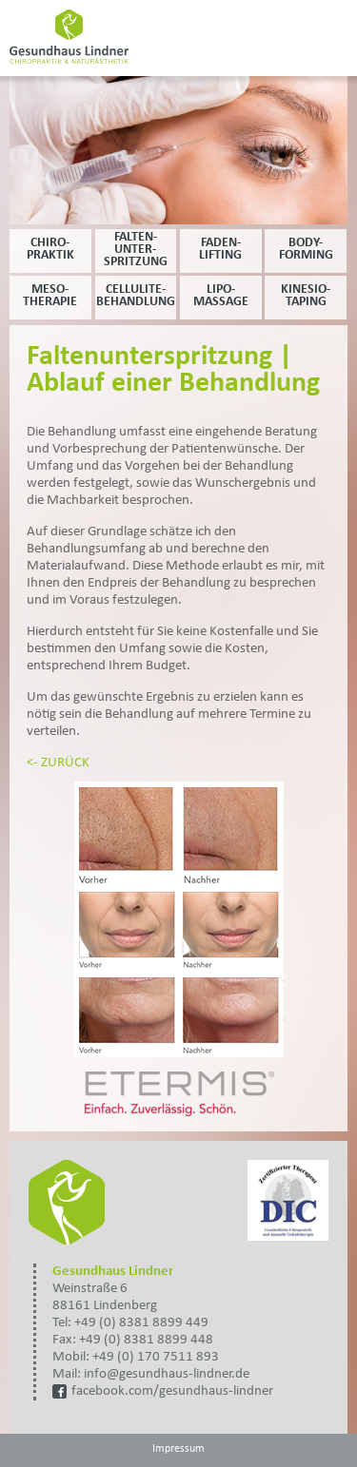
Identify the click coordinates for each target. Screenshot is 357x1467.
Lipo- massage (220, 295)
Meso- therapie (50, 295)
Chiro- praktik (50, 249)
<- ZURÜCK (58, 763)
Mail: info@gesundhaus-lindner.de (150, 1374)
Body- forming (306, 249)
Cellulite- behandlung (135, 295)
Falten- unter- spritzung (136, 249)
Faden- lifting (220, 249)
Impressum (178, 1449)
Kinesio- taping (305, 295)
